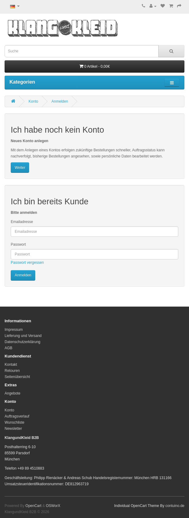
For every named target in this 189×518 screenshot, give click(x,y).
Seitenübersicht (17, 377)
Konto (33, 101)
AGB (8, 348)
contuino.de (174, 506)
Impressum (14, 329)
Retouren (12, 371)
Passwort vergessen (27, 262)
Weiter (20, 167)
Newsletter (13, 428)
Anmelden (59, 101)
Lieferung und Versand (23, 336)
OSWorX (53, 506)
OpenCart (33, 506)
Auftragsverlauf (17, 416)
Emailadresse (22, 222)
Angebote (12, 393)
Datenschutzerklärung (22, 342)
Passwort (18, 244)
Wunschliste (14, 422)
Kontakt (11, 364)
